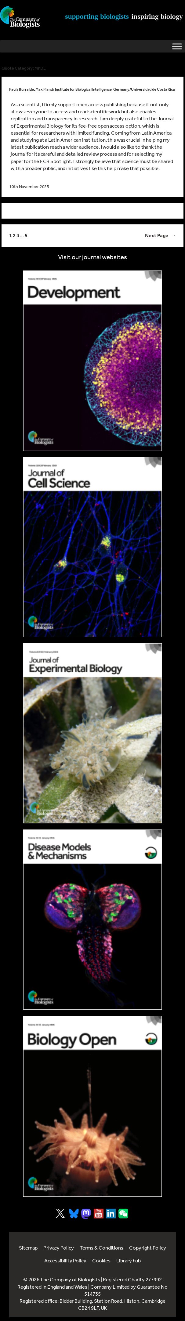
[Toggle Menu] (177, 46)
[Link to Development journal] (92, 360)
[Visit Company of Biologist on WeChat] (123, 1216)
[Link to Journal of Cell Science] (92, 547)
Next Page (160, 235)
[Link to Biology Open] (92, 1106)
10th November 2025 (29, 186)
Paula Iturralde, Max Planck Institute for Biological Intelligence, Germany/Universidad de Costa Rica (92, 89)
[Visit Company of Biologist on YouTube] (98, 1213)
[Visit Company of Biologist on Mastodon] (86, 1214)
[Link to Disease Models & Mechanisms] (92, 919)
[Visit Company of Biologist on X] (60, 1213)
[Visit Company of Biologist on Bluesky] (74, 1213)
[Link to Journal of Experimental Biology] (92, 733)
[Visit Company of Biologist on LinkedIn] (111, 1213)
